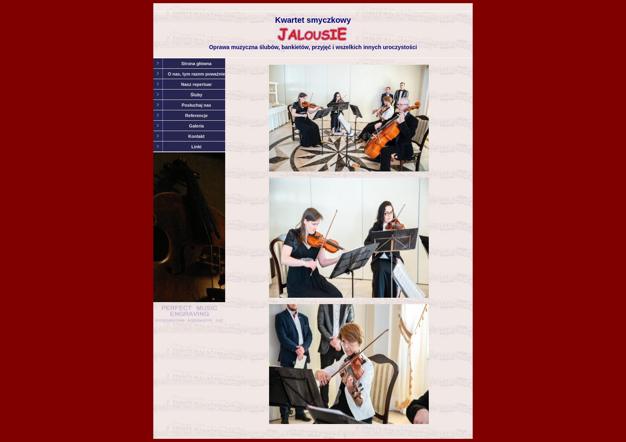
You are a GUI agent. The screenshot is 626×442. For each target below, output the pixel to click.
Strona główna (196, 63)
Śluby (196, 94)
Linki (196, 146)
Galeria (196, 125)
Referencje (196, 115)
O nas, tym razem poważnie (196, 74)
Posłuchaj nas (196, 105)
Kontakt (196, 136)
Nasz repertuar (196, 84)
